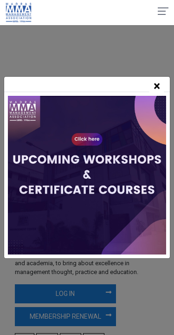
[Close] (157, 86)
